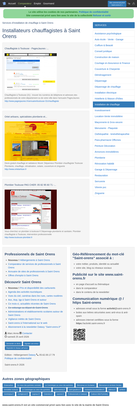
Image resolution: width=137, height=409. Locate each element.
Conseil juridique (103, 51)
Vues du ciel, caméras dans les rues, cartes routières (35, 296)
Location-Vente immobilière (109, 116)
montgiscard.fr (23, 394)
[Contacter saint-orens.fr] (133, 3)
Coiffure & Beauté (104, 45)
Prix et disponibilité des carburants (37, 288)
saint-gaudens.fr (75, 390)
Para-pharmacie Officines (108, 140)
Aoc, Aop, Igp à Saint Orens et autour (27, 299)
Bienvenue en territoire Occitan (110, 385)
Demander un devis (13, 344)
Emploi (37, 3)
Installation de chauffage (107, 104)
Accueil (12, 3)
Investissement (102, 110)
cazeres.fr (60, 394)
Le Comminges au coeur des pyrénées (59, 385)
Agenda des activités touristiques (25, 292)
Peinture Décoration (105, 146)
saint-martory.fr (59, 390)
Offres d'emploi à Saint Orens (23, 275)
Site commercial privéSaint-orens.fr (117, 4)
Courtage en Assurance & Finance (112, 63)
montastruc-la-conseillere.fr (94, 390)
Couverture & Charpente (107, 69)
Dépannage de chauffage (108, 86)
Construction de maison (107, 57)
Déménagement (103, 75)
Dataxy (32, 355)
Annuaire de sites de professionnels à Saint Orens (34, 271)
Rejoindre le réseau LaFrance (17, 348)
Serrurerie (100, 181)
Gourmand (48, 3)
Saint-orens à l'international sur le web (27, 323)
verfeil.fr (122, 390)
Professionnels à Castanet (77, 394)
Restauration (101, 175)
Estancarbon (8, 385)
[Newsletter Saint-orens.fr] (129, 3)
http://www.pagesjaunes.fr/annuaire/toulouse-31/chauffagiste (32, 101)
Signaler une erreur (31, 344)
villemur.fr (111, 390)
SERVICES (100, 25)
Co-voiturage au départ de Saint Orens (28, 307)
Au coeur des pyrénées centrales (29, 385)
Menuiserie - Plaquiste (106, 128)
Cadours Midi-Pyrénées (99, 394)
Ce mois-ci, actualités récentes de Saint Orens (32, 303)
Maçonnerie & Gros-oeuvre (109, 122)
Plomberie (100, 157)
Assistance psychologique (108, 33)
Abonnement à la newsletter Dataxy (34, 327)
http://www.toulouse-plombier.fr (18, 237)
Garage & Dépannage (106, 169)
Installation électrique (106, 92)
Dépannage (101, 81)
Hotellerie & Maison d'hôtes (109, 98)
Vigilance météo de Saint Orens (24, 319)
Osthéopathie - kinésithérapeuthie (112, 134)
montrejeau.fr (9, 394)
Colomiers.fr (48, 394)
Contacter (27, 333)
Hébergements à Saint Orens (35, 260)
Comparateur (24, 3)
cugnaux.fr (36, 394)
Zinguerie (99, 193)
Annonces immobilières (107, 152)
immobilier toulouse (11, 390)
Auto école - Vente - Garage (109, 39)
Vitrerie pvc (100, 187)
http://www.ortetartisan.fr (16, 169)
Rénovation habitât (104, 163)
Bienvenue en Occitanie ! (86, 385)
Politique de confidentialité (93, 12)
